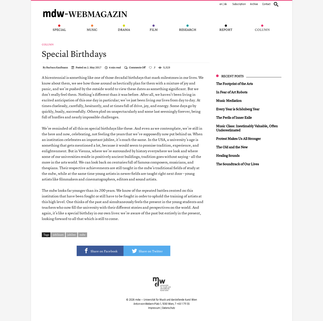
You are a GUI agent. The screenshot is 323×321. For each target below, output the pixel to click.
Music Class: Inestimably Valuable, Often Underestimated (247, 128)
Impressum (154, 307)
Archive (254, 4)
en (221, 4)
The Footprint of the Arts (234, 83)
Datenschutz (168, 307)
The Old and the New (232, 147)
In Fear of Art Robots (231, 92)
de (225, 4)
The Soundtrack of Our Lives (237, 164)
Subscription (239, 4)
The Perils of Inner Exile (234, 117)
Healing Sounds (228, 155)
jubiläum (58, 235)
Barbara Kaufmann (57, 67)
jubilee (71, 235)
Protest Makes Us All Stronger (238, 138)
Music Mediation (229, 100)
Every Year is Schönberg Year (237, 109)
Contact (266, 4)
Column (48, 44)
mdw (82, 235)
